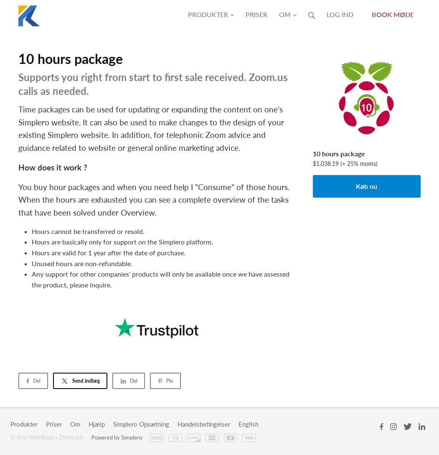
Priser (256, 14)
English (249, 424)
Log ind (340, 14)
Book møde (393, 14)
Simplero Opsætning (141, 424)
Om (288, 14)
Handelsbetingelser (204, 424)
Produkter (211, 14)
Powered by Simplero (116, 437)
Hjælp (97, 424)
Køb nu (366, 186)
